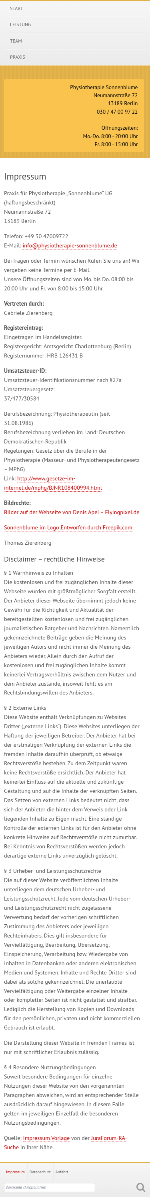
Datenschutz (40, 1172)
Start (16, 8)
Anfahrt (62, 1172)
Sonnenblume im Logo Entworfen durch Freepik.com (68, 527)
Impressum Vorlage (46, 1138)
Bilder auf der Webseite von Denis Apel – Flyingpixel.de (72, 512)
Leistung (20, 24)
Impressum (15, 1172)
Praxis (17, 57)
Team (16, 41)
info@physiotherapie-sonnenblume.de (69, 245)
